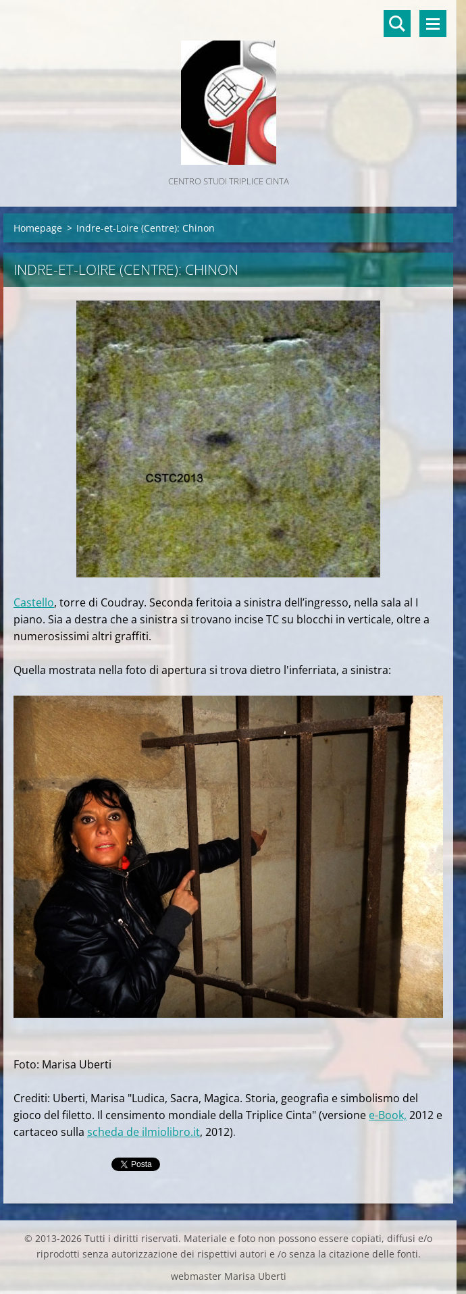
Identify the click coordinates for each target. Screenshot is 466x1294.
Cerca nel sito (397, 23)
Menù (432, 23)
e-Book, (388, 1115)
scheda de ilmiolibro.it (143, 1131)
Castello (34, 602)
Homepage (38, 228)
